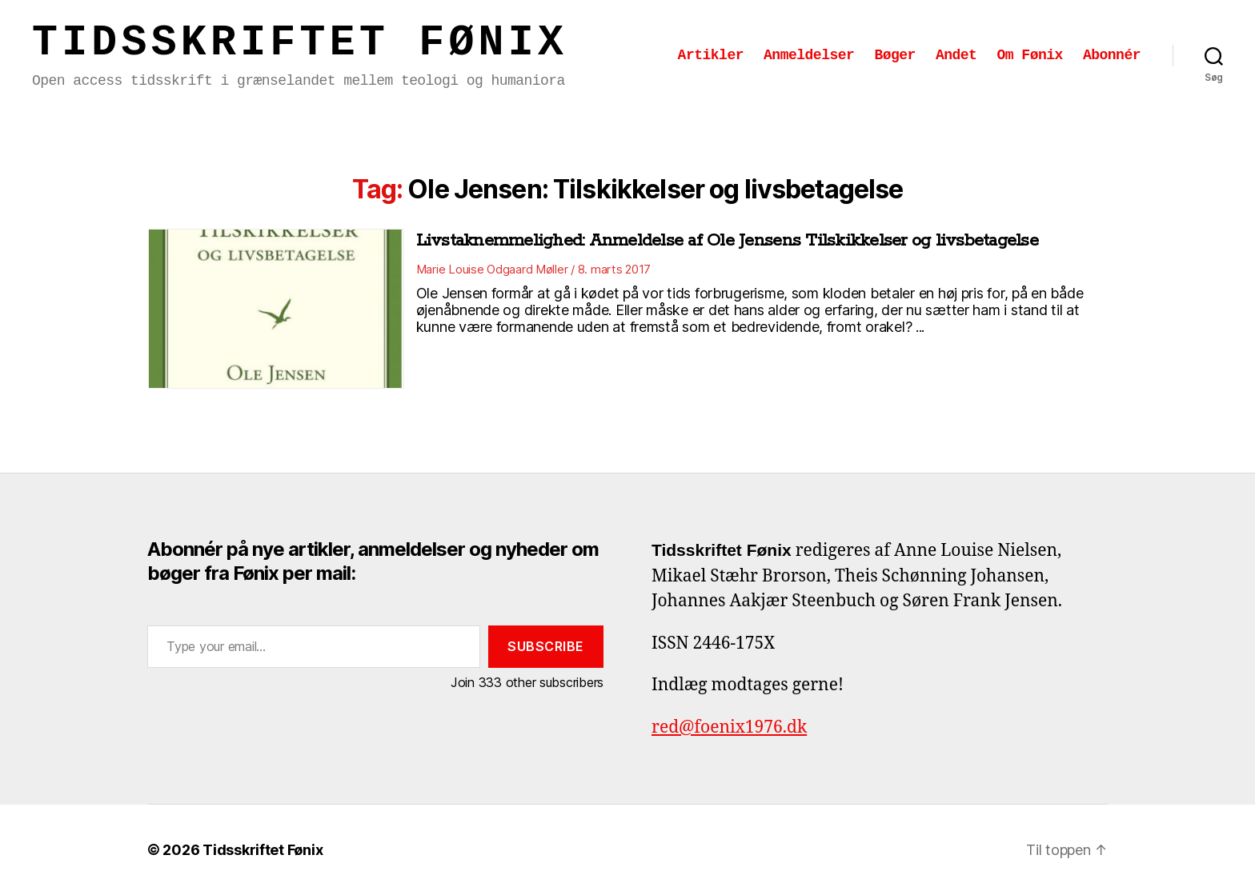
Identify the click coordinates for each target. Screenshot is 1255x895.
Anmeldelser (809, 55)
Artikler (711, 55)
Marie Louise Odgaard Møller (492, 269)
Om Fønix (1029, 55)
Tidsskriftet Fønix (299, 43)
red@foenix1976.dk (729, 727)
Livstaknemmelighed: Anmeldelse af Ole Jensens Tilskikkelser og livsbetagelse (727, 241)
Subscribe (545, 646)
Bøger (895, 55)
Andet (956, 55)
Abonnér (1112, 55)
